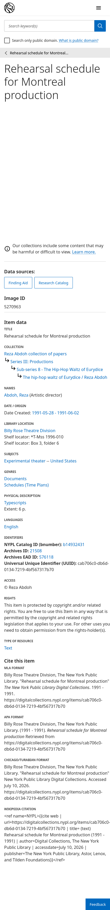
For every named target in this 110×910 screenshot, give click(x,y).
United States (63, 461)
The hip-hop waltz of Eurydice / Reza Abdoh (65, 377)
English (11, 527)
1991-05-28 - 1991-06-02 (55, 413)
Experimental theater (25, 461)
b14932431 (74, 544)
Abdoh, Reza (16, 395)
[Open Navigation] (98, 8)
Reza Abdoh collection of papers (35, 354)
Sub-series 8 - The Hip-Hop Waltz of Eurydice (60, 369)
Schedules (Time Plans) (26, 485)
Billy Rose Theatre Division (29, 430)
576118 (46, 557)
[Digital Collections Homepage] (9, 8)
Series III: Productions (31, 361)
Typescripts (15, 503)
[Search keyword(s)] (49, 26)
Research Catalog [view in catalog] (53, 282)
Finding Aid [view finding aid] (18, 282)
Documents (15, 479)
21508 (36, 551)
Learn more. (84, 252)
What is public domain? (79, 40)
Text (8, 648)
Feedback (98, 904)
